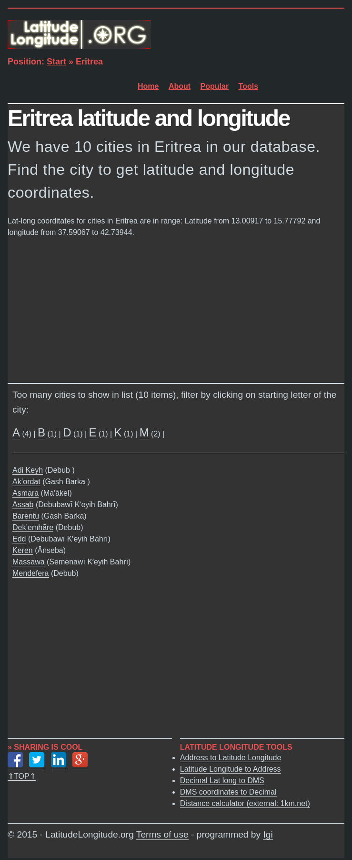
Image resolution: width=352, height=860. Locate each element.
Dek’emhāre (32, 527)
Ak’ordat (26, 482)
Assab (22, 504)
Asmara (25, 493)
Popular (215, 86)
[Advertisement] (176, 308)
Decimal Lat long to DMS (222, 780)
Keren (22, 550)
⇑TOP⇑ (22, 776)
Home (148, 86)
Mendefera (30, 573)
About (180, 86)
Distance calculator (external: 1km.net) (245, 803)
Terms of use (162, 834)
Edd (19, 539)
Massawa (28, 562)
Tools (248, 86)
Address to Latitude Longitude (231, 758)
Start (56, 61)
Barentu (25, 516)
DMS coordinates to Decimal (228, 792)
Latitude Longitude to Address (230, 769)
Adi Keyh (27, 470)
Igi (267, 834)
